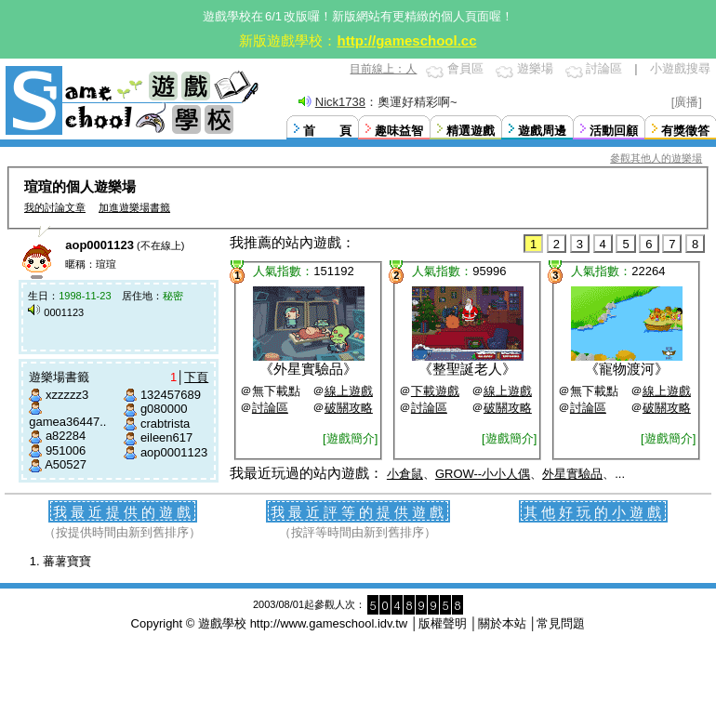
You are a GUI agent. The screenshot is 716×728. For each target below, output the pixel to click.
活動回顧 (614, 131)
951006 (66, 450)
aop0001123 (173, 452)
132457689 (170, 395)
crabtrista (165, 423)
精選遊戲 (470, 131)
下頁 (196, 377)
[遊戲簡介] (350, 438)
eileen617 (166, 437)
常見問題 (561, 623)
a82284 (66, 436)
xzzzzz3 (67, 395)
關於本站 (502, 623)
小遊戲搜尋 (680, 68)
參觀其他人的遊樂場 (656, 158)
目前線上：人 (383, 68)
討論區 (604, 68)
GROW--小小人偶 (482, 474)
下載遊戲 (435, 391)
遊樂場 (535, 68)
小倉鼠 (405, 474)
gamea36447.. (67, 422)
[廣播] (686, 102)
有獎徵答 (685, 131)
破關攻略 (349, 408)
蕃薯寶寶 (67, 561)
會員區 (465, 68)
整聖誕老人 (467, 369)
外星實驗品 (308, 369)
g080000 (164, 409)
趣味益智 (399, 131)
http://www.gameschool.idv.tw (329, 623)
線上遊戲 (349, 391)
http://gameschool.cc (406, 40)
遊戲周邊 (542, 131)
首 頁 (327, 131)
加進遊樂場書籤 (134, 207)
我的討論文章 (55, 207)
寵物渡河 (627, 369)
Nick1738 (340, 102)
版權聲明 (442, 623)
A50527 (65, 464)
